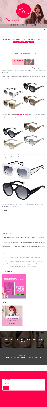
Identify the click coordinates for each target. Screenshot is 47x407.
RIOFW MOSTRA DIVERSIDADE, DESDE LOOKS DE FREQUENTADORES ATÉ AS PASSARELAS (22, 242)
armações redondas (22, 114)
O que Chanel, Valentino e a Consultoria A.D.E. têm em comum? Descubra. (19, 237)
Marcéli (15, 46)
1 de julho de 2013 (23, 46)
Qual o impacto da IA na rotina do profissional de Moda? (15, 240)
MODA (32, 46)
